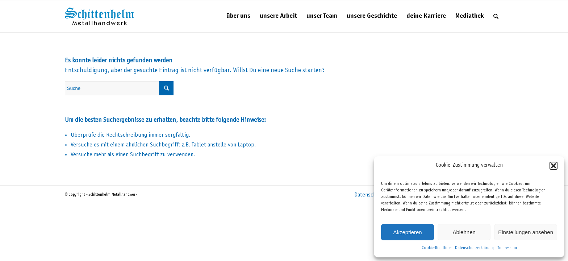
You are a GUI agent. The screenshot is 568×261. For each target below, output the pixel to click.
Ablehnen (463, 232)
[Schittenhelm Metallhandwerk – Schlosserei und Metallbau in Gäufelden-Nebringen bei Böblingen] (99, 16)
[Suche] (496, 16)
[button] (553, 165)
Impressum (507, 248)
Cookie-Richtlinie (436, 248)
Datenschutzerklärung (474, 248)
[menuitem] (238, 16)
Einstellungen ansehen (525, 232)
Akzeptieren (407, 232)
